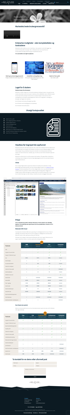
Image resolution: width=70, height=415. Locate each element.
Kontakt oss (29, 1)
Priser (24, 1)
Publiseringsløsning (28, 400)
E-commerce (26, 401)
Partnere (33, 1)
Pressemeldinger (40, 1)
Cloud (44, 3)
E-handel (25, 3)
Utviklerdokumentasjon (40, 403)
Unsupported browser (12, 34)
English (47, 2)
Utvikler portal (47, 1)
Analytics (51, 3)
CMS (19, 3)
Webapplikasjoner (35, 3)
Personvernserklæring (28, 412)
